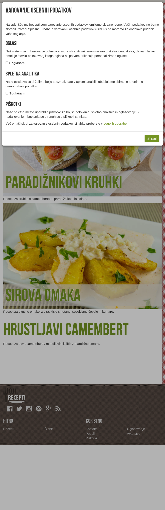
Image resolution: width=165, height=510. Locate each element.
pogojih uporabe (115, 123)
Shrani (152, 138)
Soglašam (17, 63)
